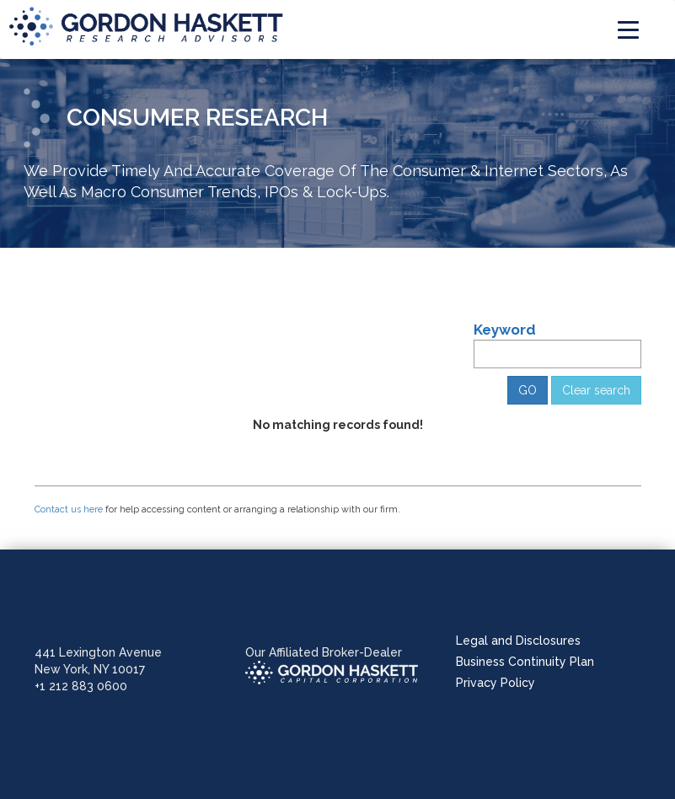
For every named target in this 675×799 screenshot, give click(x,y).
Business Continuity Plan (525, 661)
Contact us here (69, 509)
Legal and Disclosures (518, 640)
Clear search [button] (596, 390)
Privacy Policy (495, 682)
